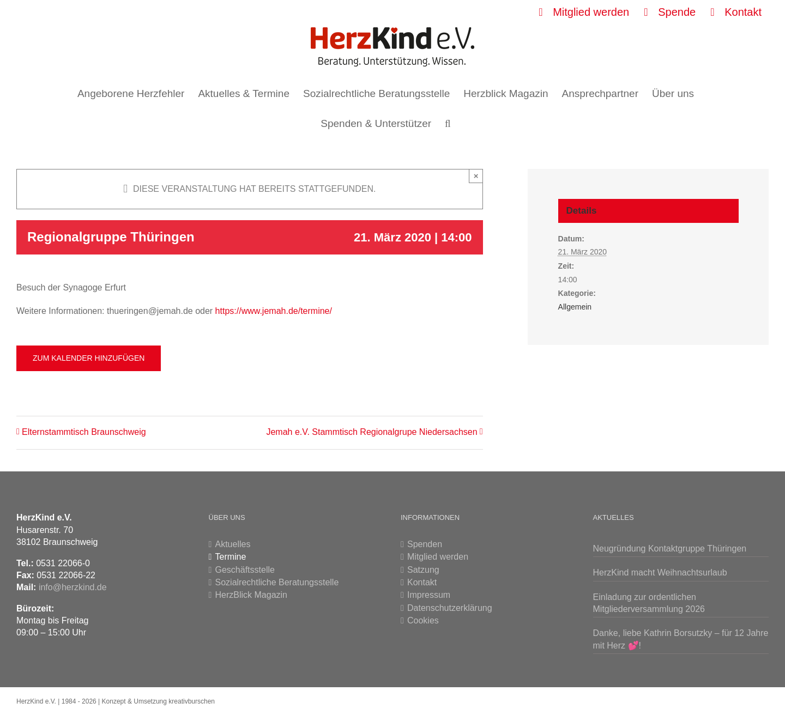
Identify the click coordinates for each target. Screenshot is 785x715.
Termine (230, 556)
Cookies (423, 620)
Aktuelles (233, 544)
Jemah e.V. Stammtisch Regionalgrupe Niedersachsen (371, 432)
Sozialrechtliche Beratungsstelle (277, 582)
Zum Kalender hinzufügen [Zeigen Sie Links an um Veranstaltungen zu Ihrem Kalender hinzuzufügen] (88, 358)
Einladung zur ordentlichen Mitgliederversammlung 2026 (649, 603)
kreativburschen (191, 701)
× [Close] (476, 175)
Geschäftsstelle (245, 569)
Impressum (428, 594)
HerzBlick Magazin (251, 594)
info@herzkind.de (73, 587)
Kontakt (422, 582)
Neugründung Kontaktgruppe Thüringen (670, 548)
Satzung (423, 569)
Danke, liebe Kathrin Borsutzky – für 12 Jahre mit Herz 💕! (681, 639)
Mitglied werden (437, 556)
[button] (448, 123)
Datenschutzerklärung (449, 608)
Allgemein (574, 306)
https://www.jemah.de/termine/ (273, 311)
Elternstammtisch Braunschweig (84, 432)
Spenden (424, 544)
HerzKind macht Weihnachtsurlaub (660, 572)
